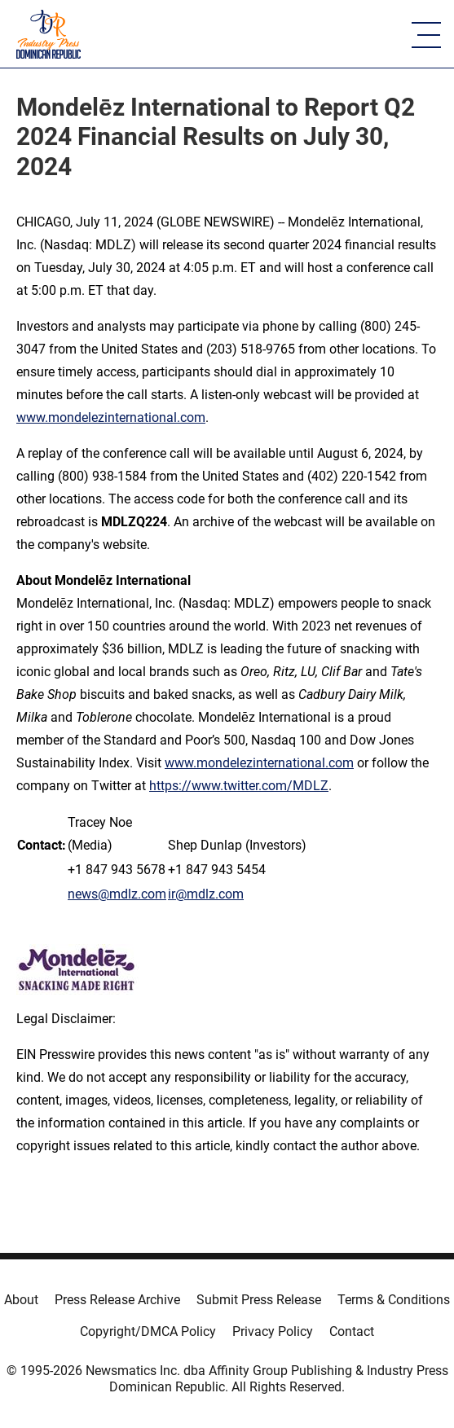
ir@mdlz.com (206, 894)
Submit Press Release (258, 1299)
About (21, 1299)
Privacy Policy (272, 1331)
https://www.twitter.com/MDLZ (238, 785)
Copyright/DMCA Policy (148, 1331)
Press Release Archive (117, 1299)
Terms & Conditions (393, 1299)
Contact (351, 1331)
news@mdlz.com (117, 894)
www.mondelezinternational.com (110, 417)
